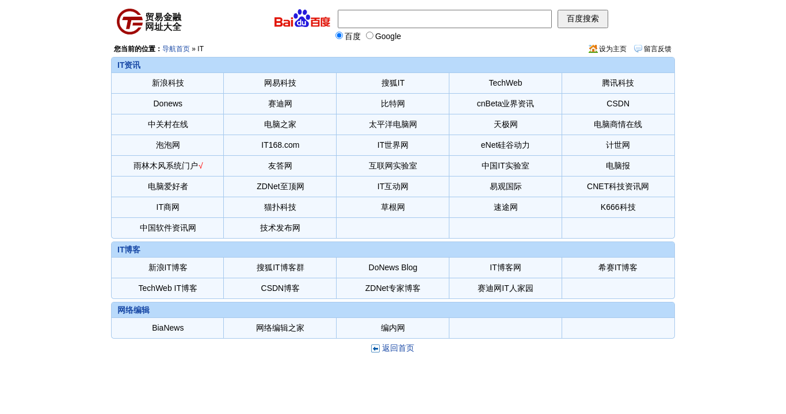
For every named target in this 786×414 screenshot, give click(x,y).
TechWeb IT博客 (168, 288)
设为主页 (613, 49)
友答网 (280, 165)
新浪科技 (168, 82)
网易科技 (280, 82)
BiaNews (168, 327)
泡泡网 (168, 145)
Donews (168, 103)
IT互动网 (393, 186)
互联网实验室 (393, 165)
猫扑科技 (280, 207)
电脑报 (618, 165)
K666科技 (618, 207)
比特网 (393, 103)
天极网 (506, 124)
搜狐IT (393, 82)
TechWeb (505, 82)
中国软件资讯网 (168, 227)
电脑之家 (280, 124)
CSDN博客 (280, 288)
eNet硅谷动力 (506, 145)
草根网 (393, 207)
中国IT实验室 (505, 165)
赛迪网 (280, 103)
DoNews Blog (393, 267)
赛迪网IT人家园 (505, 288)
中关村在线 (168, 124)
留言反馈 (657, 49)
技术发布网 (280, 227)
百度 (348, 36)
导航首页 (176, 49)
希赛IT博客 (618, 267)
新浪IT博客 (168, 267)
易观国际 (506, 186)
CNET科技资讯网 (618, 186)
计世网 (618, 145)
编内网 (393, 327)
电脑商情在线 (618, 124)
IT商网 (168, 207)
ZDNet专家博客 (393, 288)
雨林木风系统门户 (165, 165)
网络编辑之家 (280, 327)
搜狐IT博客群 (280, 267)
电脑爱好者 (168, 186)
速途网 (506, 207)
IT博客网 (505, 267)
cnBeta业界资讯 (506, 103)
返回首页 (398, 347)
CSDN (617, 103)
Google (383, 36)
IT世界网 (393, 145)
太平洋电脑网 (393, 124)
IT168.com (280, 145)
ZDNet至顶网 (280, 186)
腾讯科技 (618, 82)
